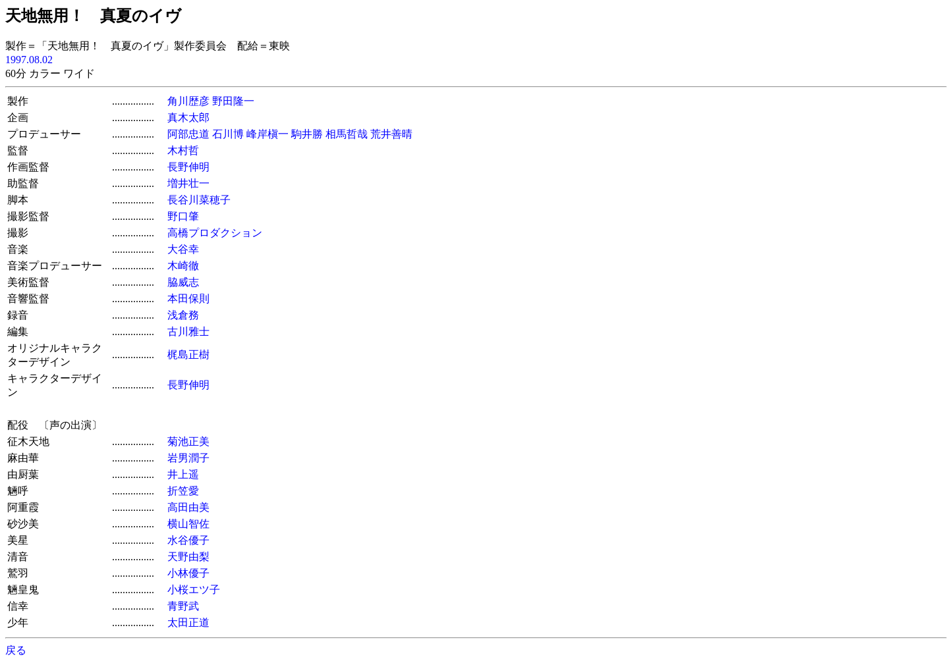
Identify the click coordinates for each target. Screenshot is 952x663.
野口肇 (183, 216)
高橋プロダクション (214, 232)
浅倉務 (183, 315)
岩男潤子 (188, 458)
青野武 (183, 606)
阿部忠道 (188, 134)
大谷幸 (183, 249)
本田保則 (188, 298)
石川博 (228, 134)
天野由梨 (188, 556)
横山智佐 (188, 523)
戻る (15, 650)
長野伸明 (188, 166)
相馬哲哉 (346, 134)
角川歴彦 (188, 101)
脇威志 (183, 282)
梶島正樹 (188, 354)
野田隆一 (233, 101)
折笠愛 (183, 490)
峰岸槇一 (267, 134)
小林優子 (188, 573)
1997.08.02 (29, 59)
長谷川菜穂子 (199, 199)
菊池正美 (188, 441)
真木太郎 (188, 117)
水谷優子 (188, 540)
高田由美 (188, 507)
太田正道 (188, 622)
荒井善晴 (391, 134)
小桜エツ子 (193, 589)
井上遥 (183, 474)
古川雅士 (188, 331)
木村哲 (183, 150)
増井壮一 (188, 183)
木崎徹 (183, 265)
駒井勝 (307, 134)
